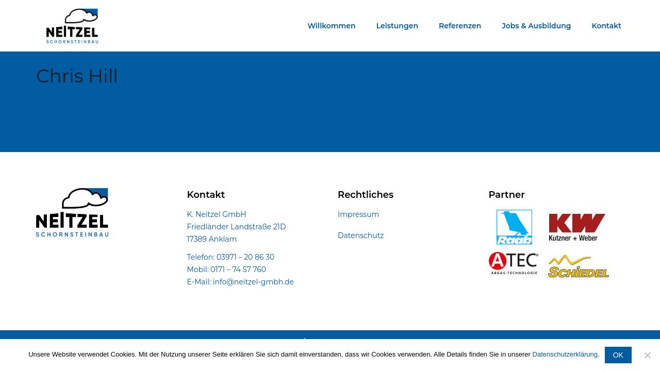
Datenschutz (361, 235)
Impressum (358, 214)
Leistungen (397, 25)
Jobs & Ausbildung (536, 25)
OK (618, 355)
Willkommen (331, 25)
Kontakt (607, 25)
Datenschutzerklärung (565, 354)
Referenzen (460, 25)
